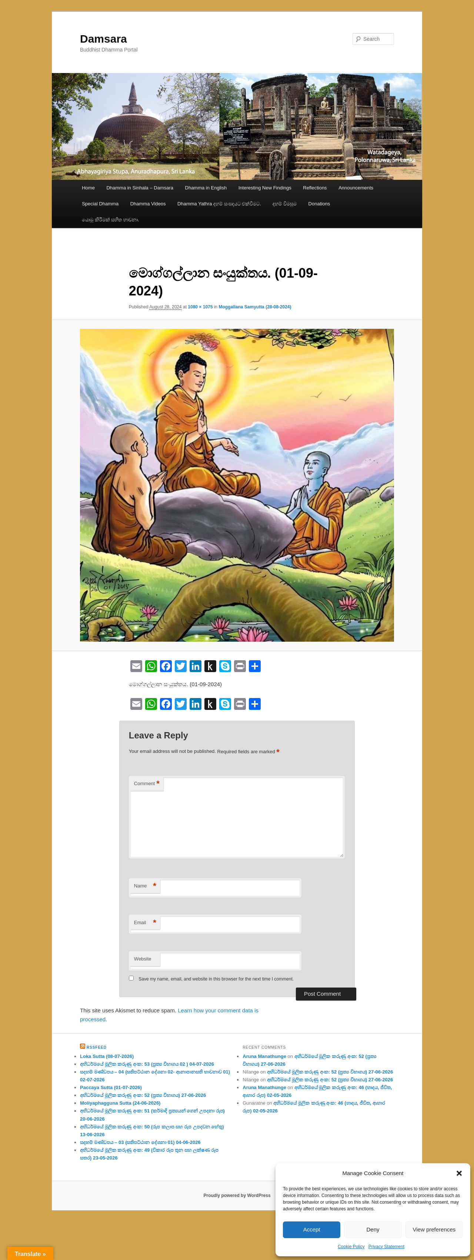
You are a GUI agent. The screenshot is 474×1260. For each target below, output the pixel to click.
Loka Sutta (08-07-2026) (107, 1056)
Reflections (315, 188)
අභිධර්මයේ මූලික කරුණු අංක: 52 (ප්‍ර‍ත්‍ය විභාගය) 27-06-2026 (143, 1095)
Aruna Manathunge (264, 1056)
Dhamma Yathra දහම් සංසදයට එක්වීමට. (219, 203)
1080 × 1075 (200, 307)
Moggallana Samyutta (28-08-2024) (254, 307)
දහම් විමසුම (285, 203)
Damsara (103, 39)
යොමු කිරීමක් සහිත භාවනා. (110, 219)
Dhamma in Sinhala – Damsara (139, 188)
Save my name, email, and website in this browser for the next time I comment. (216, 979)
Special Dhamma (100, 203)
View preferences (434, 1229)
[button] (459, 1173)
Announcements (355, 188)
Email (145, 922)
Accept (311, 1229)
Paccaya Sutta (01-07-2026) (111, 1087)
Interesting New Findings (264, 188)
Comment (147, 783)
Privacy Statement (386, 1246)
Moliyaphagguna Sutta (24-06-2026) (120, 1103)
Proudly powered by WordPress (236, 1195)
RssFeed (97, 1047)
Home (88, 188)
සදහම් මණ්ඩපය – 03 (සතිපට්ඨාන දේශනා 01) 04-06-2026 (140, 1142)
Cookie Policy (351, 1246)
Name (145, 886)
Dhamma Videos (148, 203)
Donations (319, 203)
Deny (372, 1229)
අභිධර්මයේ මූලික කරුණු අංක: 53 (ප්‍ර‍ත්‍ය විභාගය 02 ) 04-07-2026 (147, 1064)
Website (142, 959)
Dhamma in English (206, 188)
